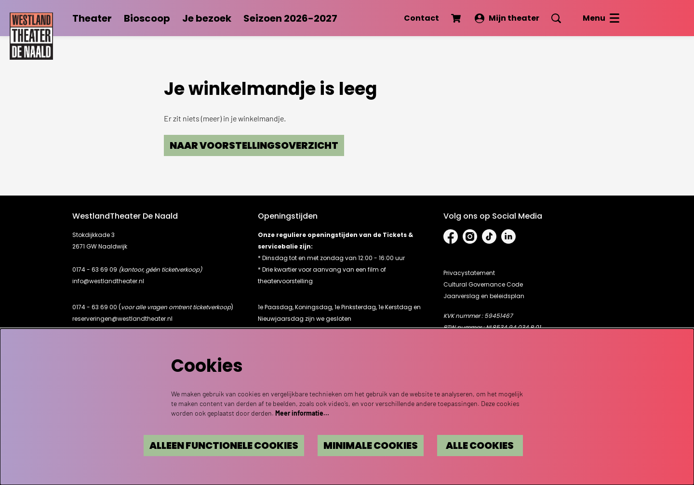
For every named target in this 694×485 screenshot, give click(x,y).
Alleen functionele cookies (219, 445)
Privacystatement (469, 273)
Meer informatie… (302, 413)
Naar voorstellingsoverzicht (255, 145)
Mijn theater (507, 18)
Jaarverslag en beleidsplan (483, 296)
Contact (421, 18)
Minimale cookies (368, 445)
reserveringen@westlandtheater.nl (122, 319)
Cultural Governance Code (483, 284)
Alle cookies (479, 445)
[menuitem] (92, 18)
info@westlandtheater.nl (108, 281)
